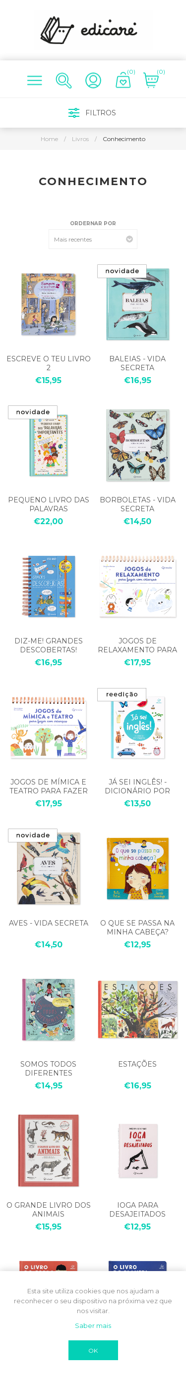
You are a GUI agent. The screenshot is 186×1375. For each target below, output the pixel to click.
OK (93, 1350)
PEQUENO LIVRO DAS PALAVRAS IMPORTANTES (48, 508)
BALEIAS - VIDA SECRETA (137, 363)
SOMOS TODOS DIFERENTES (48, 1069)
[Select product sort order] (93, 239)
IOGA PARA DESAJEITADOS (137, 1210)
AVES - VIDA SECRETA (48, 923)
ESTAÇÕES (137, 1064)
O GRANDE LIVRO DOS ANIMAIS (48, 1210)
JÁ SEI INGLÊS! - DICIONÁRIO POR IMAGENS (137, 791)
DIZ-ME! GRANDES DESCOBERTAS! (48, 645)
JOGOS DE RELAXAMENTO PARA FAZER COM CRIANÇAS (137, 650)
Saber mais (93, 1325)
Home (49, 139)
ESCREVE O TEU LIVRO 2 (48, 363)
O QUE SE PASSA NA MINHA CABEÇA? (137, 927)
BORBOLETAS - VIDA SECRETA (138, 504)
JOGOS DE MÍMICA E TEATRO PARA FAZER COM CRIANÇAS (48, 791)
